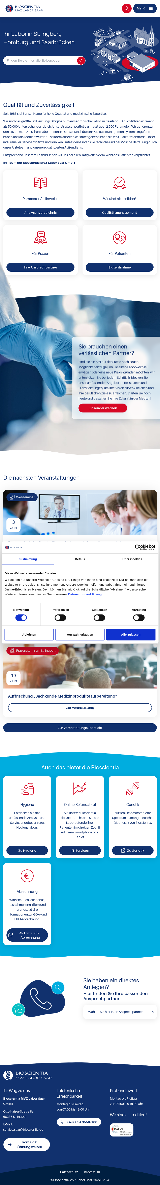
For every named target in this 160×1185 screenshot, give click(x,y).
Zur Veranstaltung (80, 708)
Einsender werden (103, 408)
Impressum (92, 1172)
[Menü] (145, 8)
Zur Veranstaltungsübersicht (80, 728)
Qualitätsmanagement (119, 213)
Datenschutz (69, 1172)
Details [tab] (80, 559)
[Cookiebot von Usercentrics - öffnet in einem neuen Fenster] (137, 547)
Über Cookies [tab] (132, 559)
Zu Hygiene (27, 850)
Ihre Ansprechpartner (40, 267)
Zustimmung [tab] (28, 559)
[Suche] (127, 8)
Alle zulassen (130, 634)
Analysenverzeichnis (40, 213)
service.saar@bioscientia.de (23, 1129)
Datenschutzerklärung (85, 594)
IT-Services (80, 850)
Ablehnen (29, 634)
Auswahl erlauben (80, 634)
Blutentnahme (119, 267)
